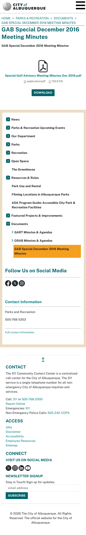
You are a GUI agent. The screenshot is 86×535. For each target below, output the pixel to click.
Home (6, 18)
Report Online (15, 404)
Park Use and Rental (26, 186)
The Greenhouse (23, 169)
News (15, 119)
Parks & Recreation (32, 18)
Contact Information (23, 302)
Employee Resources (20, 441)
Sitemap (12, 445)
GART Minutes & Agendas (33, 232)
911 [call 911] (28, 408)
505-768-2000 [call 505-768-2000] (32, 399)
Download (43, 92)
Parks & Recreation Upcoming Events (38, 128)
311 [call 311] (15, 399)
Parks (15, 144)
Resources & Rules (25, 178)
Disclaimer (13, 432)
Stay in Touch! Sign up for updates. (30, 482)
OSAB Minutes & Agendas (33, 240)
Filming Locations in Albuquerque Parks (40, 194)
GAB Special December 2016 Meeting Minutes (41, 251)
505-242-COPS (59, 413)
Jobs (9, 427)
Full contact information (19, 332)
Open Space (20, 161)
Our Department (23, 136)
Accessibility (15, 436)
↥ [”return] (43, 359)
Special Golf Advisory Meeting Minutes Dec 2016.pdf (43, 75)
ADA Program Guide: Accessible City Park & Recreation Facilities (43, 205)
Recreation (19, 153)
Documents (63, 18)
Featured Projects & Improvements (36, 215)
